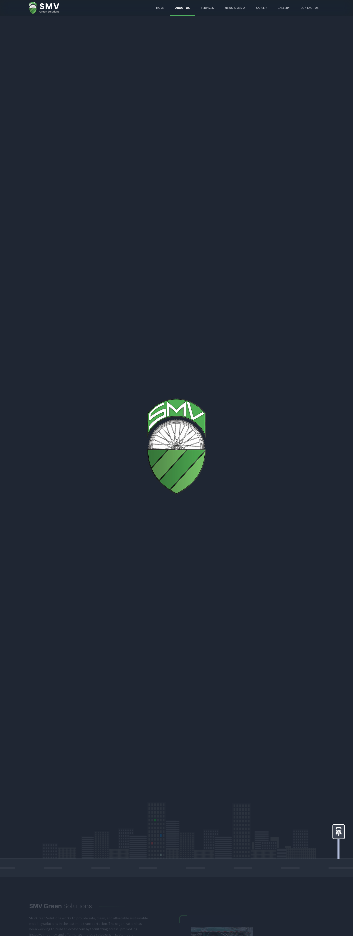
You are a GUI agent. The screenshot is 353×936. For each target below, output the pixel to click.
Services (207, 8)
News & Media (235, 8)
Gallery (283, 8)
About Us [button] (182, 8)
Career (261, 8)
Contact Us (309, 8)
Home (160, 8)
